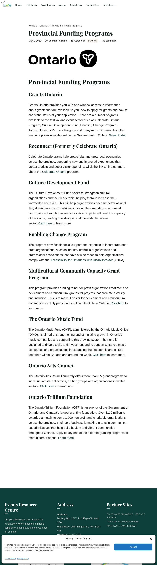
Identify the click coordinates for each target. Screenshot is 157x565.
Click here (45, 223)
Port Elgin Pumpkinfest (122, 526)
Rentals (31, 5)
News (61, 5)
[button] (150, 538)
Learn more (66, 438)
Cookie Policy (10, 558)
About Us (75, 5)
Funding (42, 25)
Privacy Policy (23, 558)
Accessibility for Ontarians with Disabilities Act (81, 260)
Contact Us (92, 5)
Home (18, 5)
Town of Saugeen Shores (123, 521)
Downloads (47, 5)
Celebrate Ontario (54, 171)
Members (108, 5)
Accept (133, 547)
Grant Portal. (117, 135)
